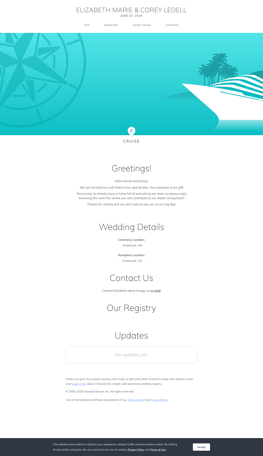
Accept (201, 447)
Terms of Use (135, 400)
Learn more (79, 383)
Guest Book (142, 25)
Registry (111, 25)
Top (87, 25)
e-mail (156, 291)
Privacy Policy (159, 400)
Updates (172, 25)
